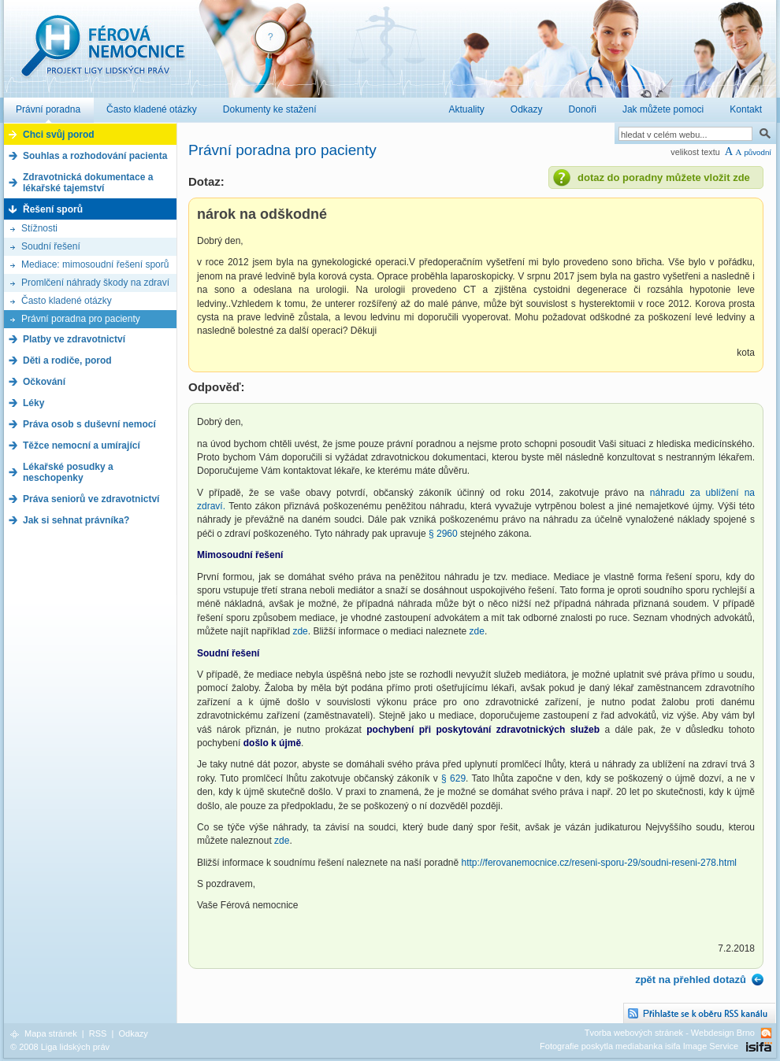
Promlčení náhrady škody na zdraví (95, 282)
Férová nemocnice (102, 54)
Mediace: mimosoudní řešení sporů (95, 264)
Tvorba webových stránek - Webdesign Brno (670, 1032)
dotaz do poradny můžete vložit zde (664, 177)
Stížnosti (39, 228)
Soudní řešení (50, 246)
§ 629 (453, 778)
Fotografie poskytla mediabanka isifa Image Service (639, 1046)
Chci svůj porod (59, 134)
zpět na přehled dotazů (690, 979)
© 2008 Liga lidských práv (60, 1047)
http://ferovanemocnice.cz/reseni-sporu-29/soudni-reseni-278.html (599, 862)
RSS (98, 1033)
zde (299, 631)
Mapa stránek (50, 1033)
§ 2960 (443, 533)
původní (757, 152)
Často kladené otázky (66, 300)
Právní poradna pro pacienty (80, 318)
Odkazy (132, 1033)
